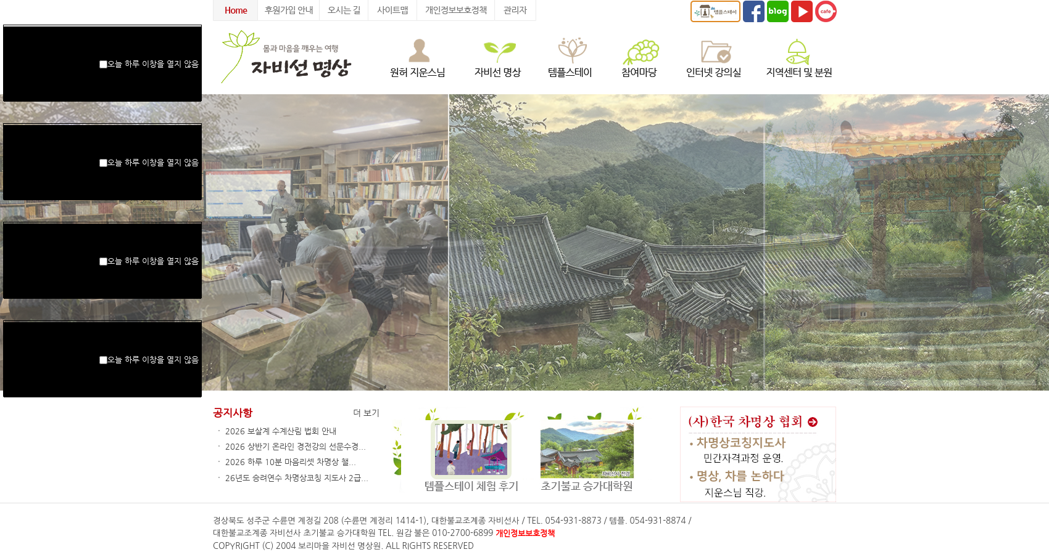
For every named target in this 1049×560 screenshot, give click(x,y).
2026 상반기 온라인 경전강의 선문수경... (295, 446)
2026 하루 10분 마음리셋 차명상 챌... (290, 461)
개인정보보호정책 (525, 533)
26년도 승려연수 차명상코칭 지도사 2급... (296, 477)
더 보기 (366, 413)
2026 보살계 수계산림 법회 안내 (280, 431)
